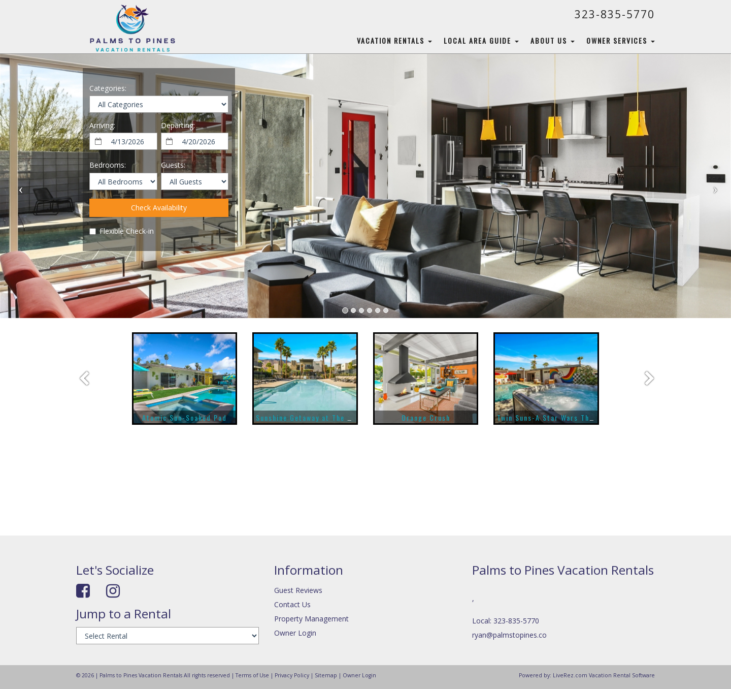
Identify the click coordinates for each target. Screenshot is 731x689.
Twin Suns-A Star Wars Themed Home (563, 417)
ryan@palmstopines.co (509, 635)
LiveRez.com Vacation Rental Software (604, 675)
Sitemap (326, 675)
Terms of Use (252, 675)
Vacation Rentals (394, 40)
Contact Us (292, 604)
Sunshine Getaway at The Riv (307, 417)
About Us (552, 40)
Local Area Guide (481, 40)
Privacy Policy (292, 675)
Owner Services (620, 40)
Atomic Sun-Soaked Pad (184, 417)
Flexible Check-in (121, 231)
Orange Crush (426, 417)
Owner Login (295, 633)
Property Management (311, 618)
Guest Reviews (298, 590)
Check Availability (159, 207)
